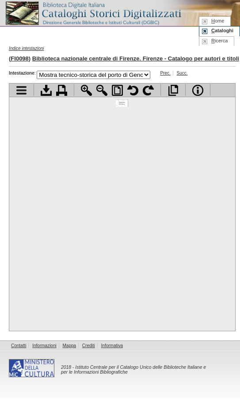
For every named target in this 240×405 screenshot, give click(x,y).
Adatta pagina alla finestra (117, 90)
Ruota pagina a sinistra (132, 90)
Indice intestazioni (26, 48)
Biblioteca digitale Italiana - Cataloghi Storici (93, 12)
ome (217, 20)
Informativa (112, 345)
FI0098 (19, 58)
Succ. (182, 73)
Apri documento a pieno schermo (173, 90)
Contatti (18, 345)
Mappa (69, 345)
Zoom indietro (101, 90)
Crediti (88, 345)
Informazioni (44, 345)
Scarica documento (46, 90)
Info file (197, 90)
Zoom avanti (86, 90)
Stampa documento (61, 90)
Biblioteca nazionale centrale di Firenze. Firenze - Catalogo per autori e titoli (135, 58)
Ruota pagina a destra (148, 90)
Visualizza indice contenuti (21, 90)
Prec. (165, 73)
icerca (219, 40)
